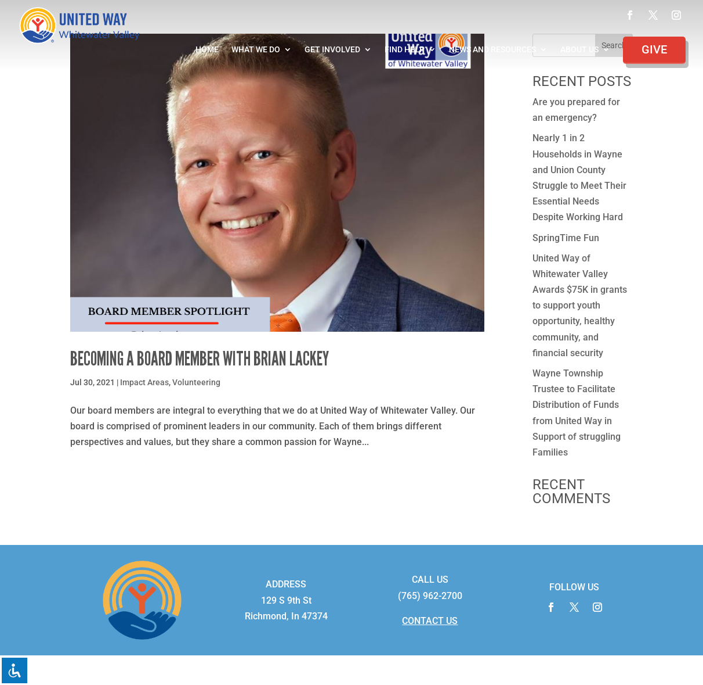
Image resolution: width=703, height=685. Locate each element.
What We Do (255, 49)
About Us (579, 49)
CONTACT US (430, 620)
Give (654, 49)
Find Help (405, 49)
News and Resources (492, 49)
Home (207, 49)
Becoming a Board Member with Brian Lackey (199, 359)
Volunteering (196, 382)
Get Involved (332, 49)
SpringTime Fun (565, 237)
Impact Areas (144, 382)
